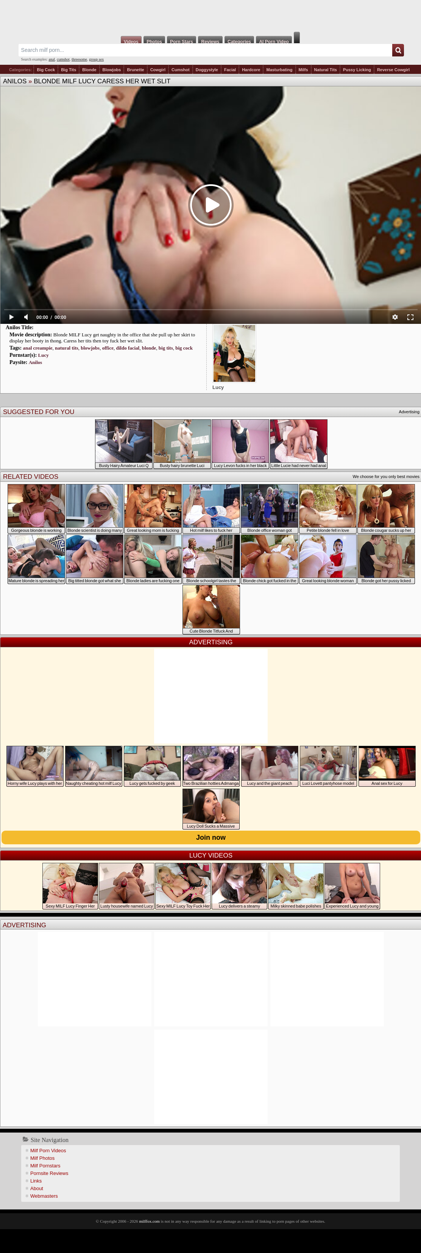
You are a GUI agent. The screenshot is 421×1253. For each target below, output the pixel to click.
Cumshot (181, 69)
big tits (166, 348)
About (36, 1188)
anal (51, 59)
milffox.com (149, 1221)
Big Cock (46, 69)
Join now (211, 837)
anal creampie (37, 348)
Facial (230, 69)
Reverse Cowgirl (393, 69)
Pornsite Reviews (49, 1173)
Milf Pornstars (45, 1166)
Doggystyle (207, 69)
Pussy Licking (357, 69)
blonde (149, 348)
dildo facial (127, 348)
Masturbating (279, 69)
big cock (184, 348)
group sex (96, 59)
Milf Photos (42, 1158)
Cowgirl (157, 69)
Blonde (89, 69)
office (108, 348)
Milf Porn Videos (48, 1150)
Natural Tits (325, 69)
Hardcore (251, 69)
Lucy (43, 355)
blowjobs (90, 348)
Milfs (303, 69)
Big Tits (68, 69)
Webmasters (44, 1196)
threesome (79, 59)
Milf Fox (210, 16)
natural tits (66, 348)
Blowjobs (112, 69)
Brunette (135, 69)
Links (36, 1181)
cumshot (63, 59)
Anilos (15, 81)
